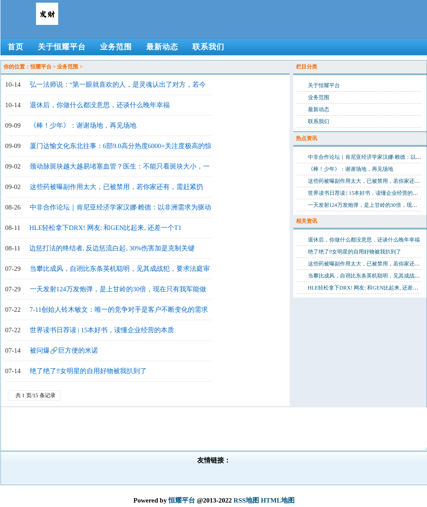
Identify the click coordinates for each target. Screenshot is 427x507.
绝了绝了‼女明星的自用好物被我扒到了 (88, 370)
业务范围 (67, 67)
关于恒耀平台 (324, 85)
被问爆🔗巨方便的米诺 (64, 350)
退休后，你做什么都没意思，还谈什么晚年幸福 (100, 105)
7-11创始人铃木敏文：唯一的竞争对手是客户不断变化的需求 (119, 309)
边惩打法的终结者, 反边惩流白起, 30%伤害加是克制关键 (112, 248)
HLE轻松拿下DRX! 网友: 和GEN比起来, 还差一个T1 (105, 227)
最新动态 (318, 109)
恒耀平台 (41, 67)
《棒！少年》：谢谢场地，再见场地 (83, 125)
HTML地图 (278, 500)
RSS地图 (246, 500)
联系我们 (318, 121)
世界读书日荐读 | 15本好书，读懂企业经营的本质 (102, 330)
